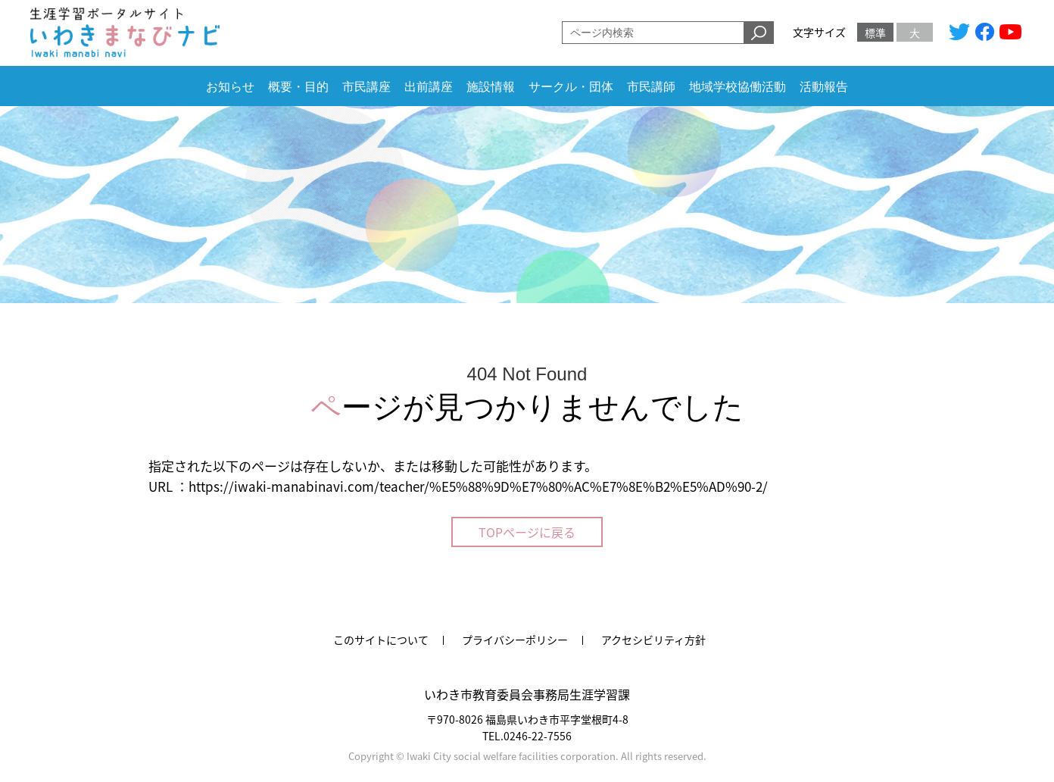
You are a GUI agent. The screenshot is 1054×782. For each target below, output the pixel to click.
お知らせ (230, 86)
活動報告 (824, 86)
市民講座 (366, 86)
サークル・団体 (571, 86)
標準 (875, 32)
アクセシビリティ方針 (653, 639)
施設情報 (490, 86)
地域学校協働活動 (737, 86)
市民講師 (651, 86)
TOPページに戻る (527, 532)
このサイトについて (381, 639)
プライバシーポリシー (515, 639)
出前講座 (428, 86)
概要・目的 (298, 86)
